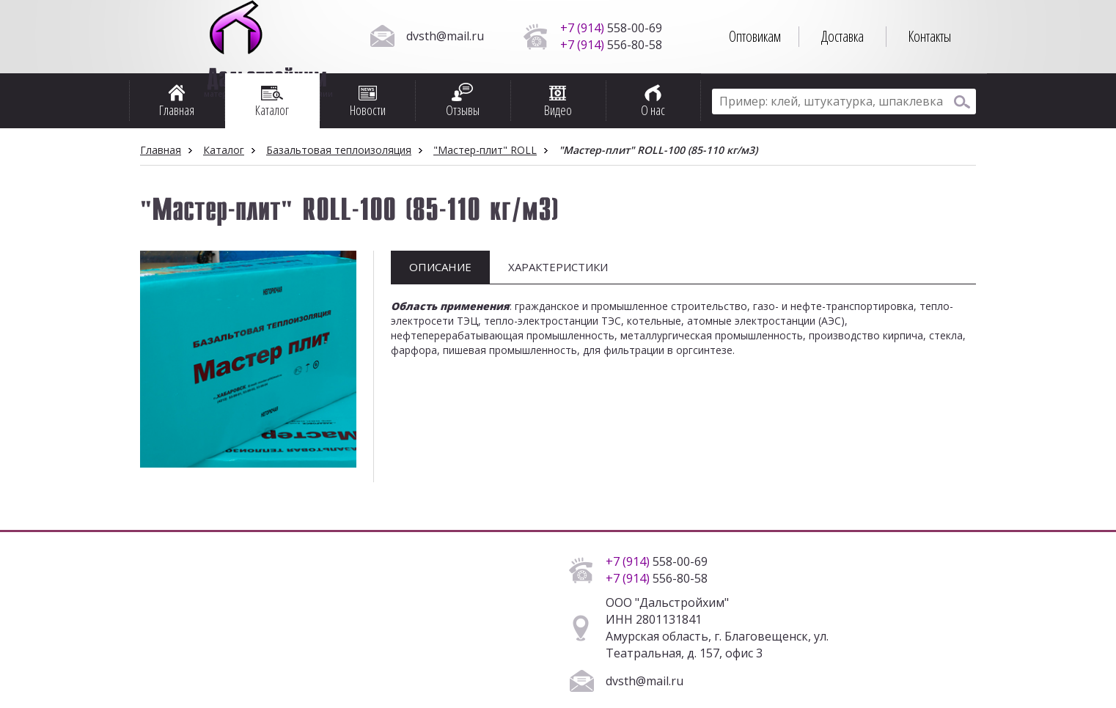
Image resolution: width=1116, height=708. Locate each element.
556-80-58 (611, 45)
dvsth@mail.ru (445, 36)
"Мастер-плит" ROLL (485, 150)
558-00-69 (611, 28)
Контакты (929, 36)
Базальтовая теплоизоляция (338, 150)
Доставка (842, 36)
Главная (160, 150)
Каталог (223, 150)
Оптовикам (755, 36)
